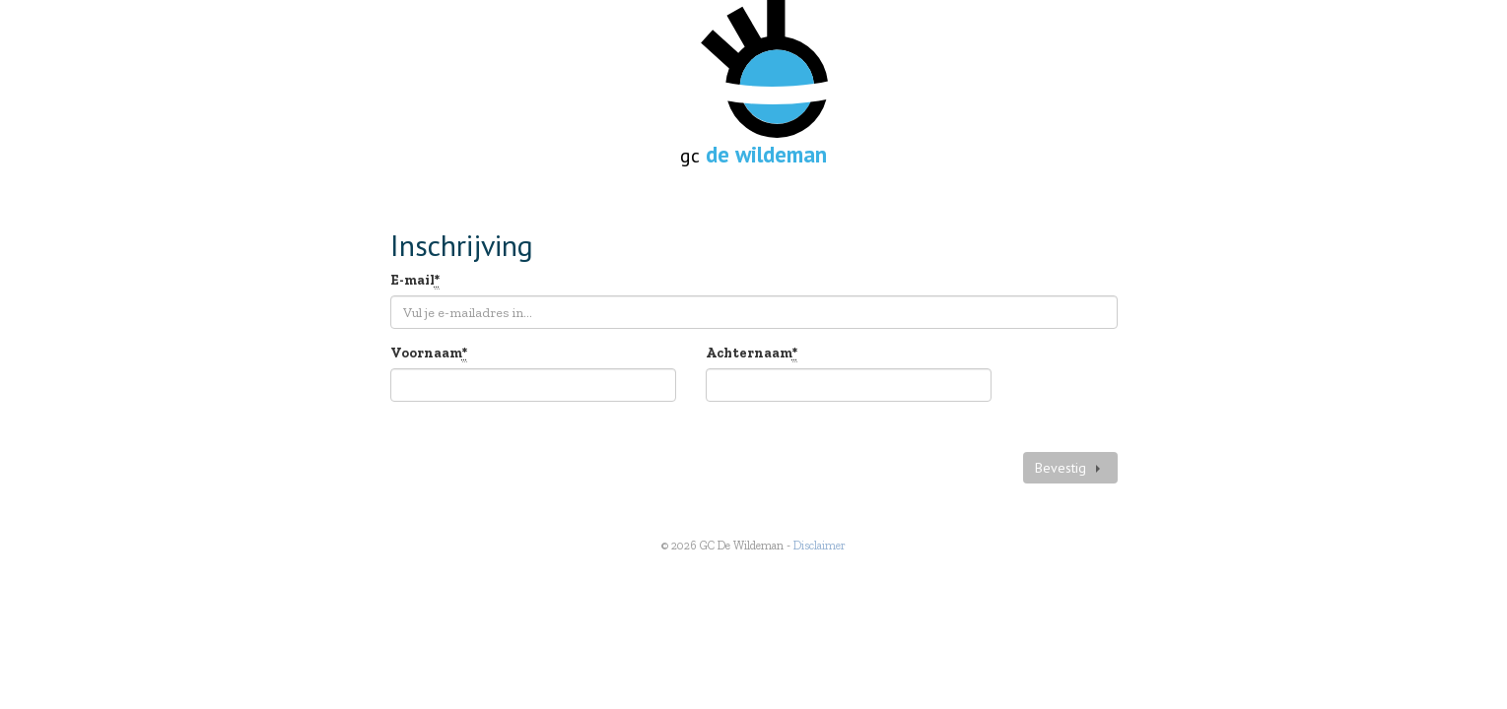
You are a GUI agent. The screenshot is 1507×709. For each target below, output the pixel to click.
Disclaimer (819, 545)
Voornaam (428, 354)
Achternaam (751, 354)
